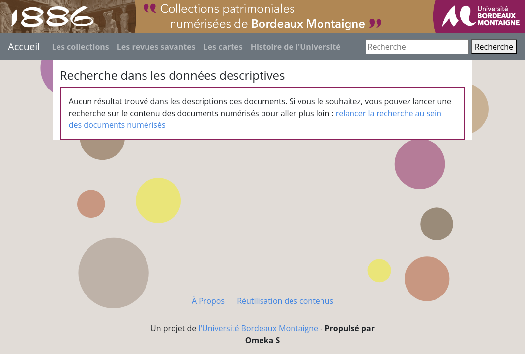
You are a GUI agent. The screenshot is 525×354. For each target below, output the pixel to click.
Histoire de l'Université (296, 46)
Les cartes (223, 46)
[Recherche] (417, 46)
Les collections (80, 46)
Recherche (494, 46)
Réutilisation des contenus (285, 300)
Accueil (24, 46)
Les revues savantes (156, 46)
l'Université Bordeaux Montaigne (259, 328)
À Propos (208, 300)
